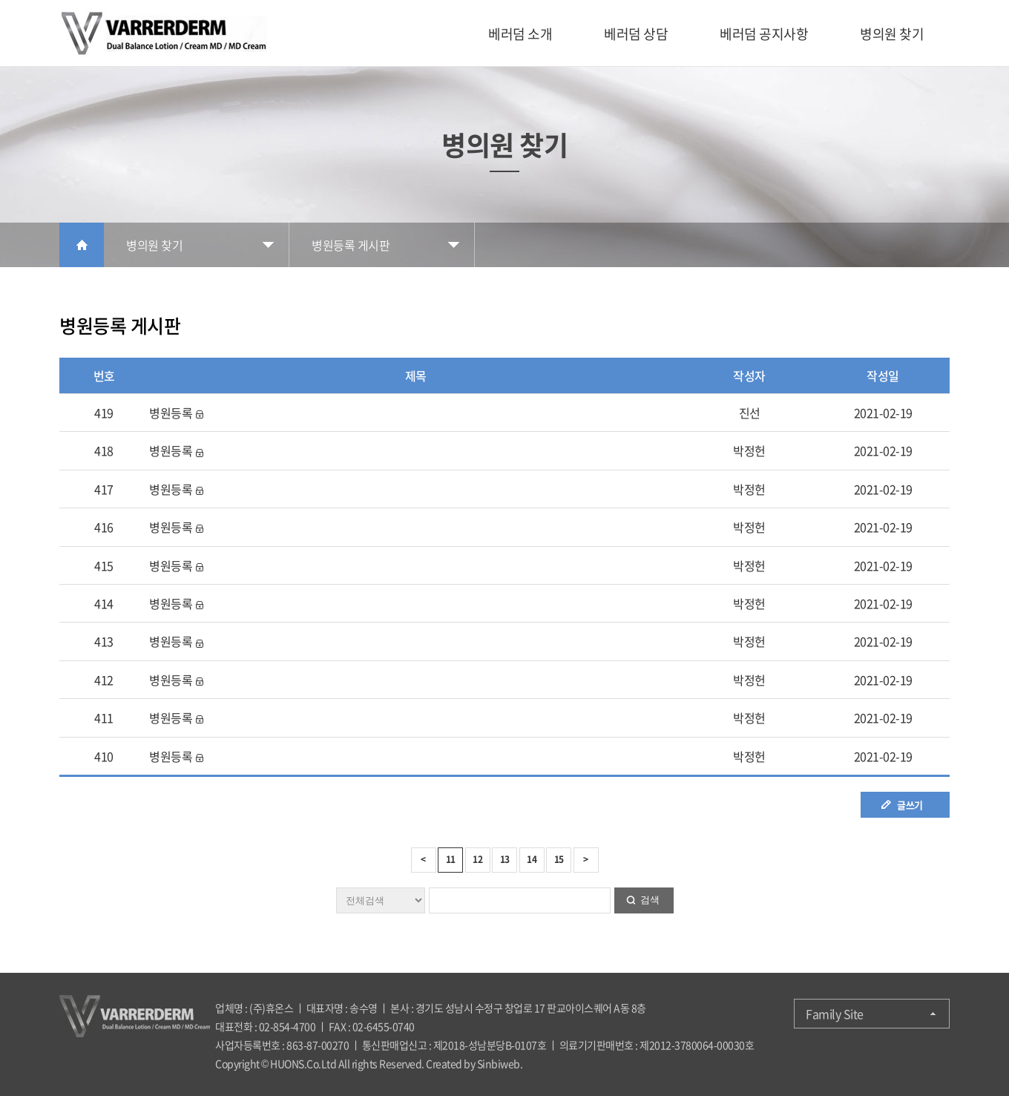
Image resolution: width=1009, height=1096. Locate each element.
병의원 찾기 (892, 34)
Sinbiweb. (500, 1063)
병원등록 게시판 (351, 245)
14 (531, 859)
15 (559, 859)
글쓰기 (910, 805)
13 (505, 859)
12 (477, 859)
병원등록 (170, 412)
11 (451, 859)
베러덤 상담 (636, 34)
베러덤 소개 (520, 34)
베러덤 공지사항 (764, 34)
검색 (650, 899)
